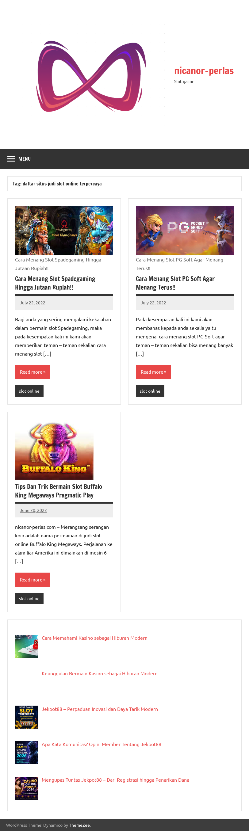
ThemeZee (79, 825)
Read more (31, 372)
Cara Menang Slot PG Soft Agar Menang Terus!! (175, 283)
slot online (29, 391)
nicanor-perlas (204, 70)
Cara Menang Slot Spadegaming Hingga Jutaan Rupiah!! (55, 283)
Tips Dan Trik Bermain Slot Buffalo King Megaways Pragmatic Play (58, 491)
